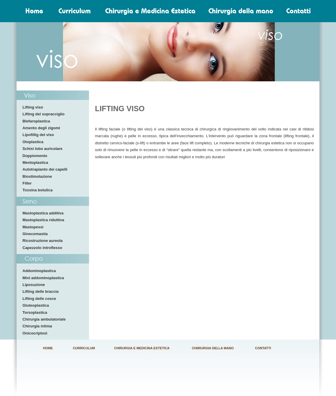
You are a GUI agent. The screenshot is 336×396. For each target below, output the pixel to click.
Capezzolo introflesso (42, 247)
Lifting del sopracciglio (43, 114)
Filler (27, 183)
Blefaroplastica (36, 121)
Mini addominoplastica (43, 278)
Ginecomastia (35, 234)
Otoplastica (32, 142)
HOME (48, 348)
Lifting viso (32, 107)
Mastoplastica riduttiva (43, 220)
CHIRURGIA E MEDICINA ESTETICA (142, 348)
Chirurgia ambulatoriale (44, 319)
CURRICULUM (84, 348)
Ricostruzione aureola (42, 240)
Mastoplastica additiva (43, 213)
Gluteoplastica (35, 305)
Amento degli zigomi (41, 128)
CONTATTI (263, 348)
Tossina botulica (37, 190)
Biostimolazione (37, 176)
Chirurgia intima (37, 326)
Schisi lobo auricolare (42, 148)
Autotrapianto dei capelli (44, 169)
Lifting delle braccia (40, 291)
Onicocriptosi (34, 333)
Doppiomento (34, 155)
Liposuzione (33, 284)
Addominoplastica (39, 271)
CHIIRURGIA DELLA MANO (213, 348)
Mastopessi (32, 227)
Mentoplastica (35, 162)
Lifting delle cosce (39, 298)
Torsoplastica (34, 312)
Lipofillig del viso (38, 134)
